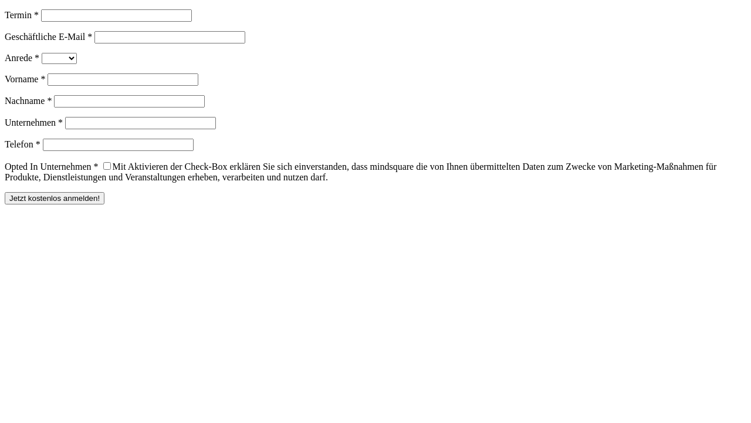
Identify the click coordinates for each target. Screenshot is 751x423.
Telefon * (22, 144)
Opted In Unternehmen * (52, 167)
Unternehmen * (34, 122)
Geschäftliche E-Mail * (48, 37)
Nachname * (28, 101)
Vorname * (25, 79)
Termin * (22, 15)
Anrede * (22, 58)
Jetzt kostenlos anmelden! (54, 198)
